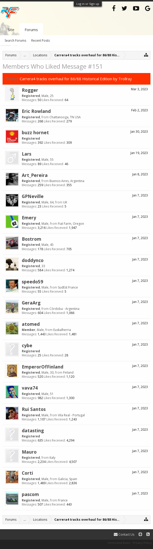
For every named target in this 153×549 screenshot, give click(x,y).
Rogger (30, 90)
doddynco (33, 260)
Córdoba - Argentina (64, 309)
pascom (30, 494)
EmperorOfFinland (42, 367)
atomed (31, 324)
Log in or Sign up (87, 4)
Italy (52, 457)
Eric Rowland (36, 111)
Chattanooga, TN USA (65, 117)
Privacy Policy (142, 543)
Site (11, 29)
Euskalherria (62, 330)
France (63, 500)
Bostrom (31, 239)
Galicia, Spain (67, 479)
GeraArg (31, 303)
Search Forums (15, 40)
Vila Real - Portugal (71, 415)
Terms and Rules (118, 543)
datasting (33, 430)
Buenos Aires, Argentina (66, 181)
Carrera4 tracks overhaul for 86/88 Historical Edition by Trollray (76, 78)
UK (65, 202)
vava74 (30, 388)
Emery (29, 217)
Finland (68, 372)
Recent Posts (40, 40)
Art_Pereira (35, 175)
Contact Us (124, 534)
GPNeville (33, 196)
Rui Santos (34, 409)
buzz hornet (35, 132)
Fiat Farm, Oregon (71, 223)
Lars (26, 154)
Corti (27, 473)
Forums (31, 29)
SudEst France (68, 287)
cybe (27, 345)
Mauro (29, 452)
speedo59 (32, 281)
